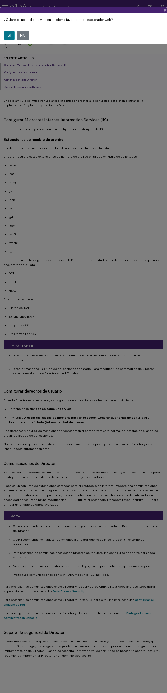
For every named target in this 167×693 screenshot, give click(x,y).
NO (23, 35)
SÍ (9, 35)
